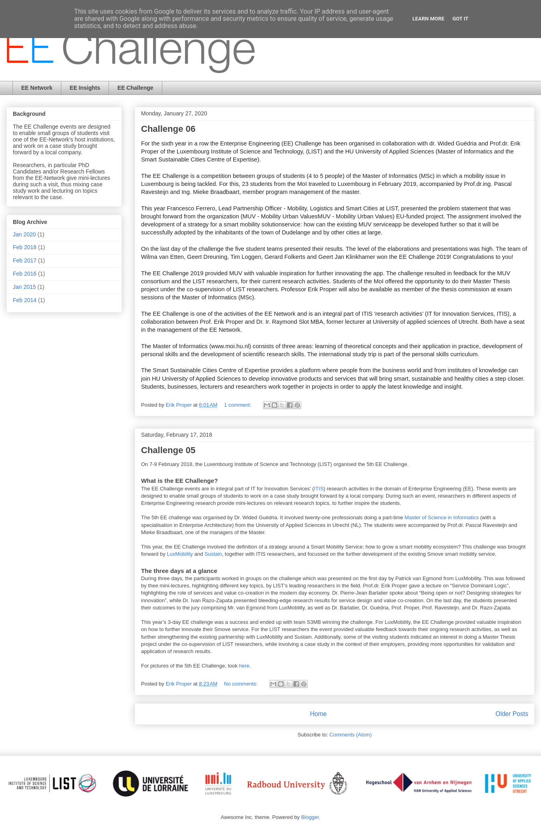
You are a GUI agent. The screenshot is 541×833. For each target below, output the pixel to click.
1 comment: (238, 405)
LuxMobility (180, 554)
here (244, 666)
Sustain (213, 554)
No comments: (241, 684)
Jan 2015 (24, 287)
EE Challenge (135, 88)
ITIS (318, 489)
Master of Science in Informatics (442, 517)
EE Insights (85, 88)
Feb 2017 (24, 260)
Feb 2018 (24, 247)
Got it (460, 19)
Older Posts (512, 713)
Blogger (310, 817)
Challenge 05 (168, 450)
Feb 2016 (24, 273)
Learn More (428, 19)
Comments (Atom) (350, 735)
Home (318, 713)
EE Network (36, 88)
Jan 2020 (24, 234)
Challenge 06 (168, 129)
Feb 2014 (24, 300)
